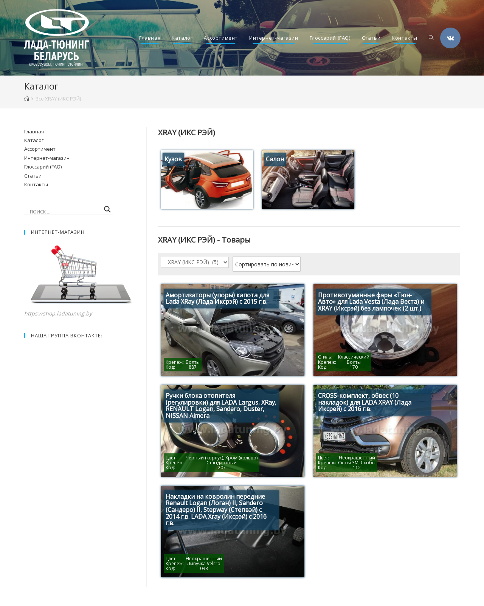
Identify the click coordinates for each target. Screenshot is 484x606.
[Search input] (65, 211)
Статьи (33, 175)
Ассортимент (40, 148)
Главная (34, 131)
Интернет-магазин (47, 158)
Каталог (33, 140)
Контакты (36, 184)
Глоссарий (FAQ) (43, 166)
